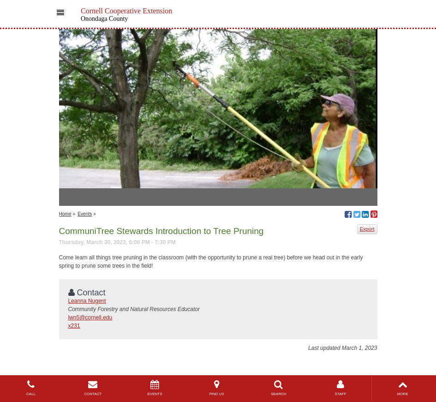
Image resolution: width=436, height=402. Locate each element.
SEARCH (278, 388)
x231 (74, 326)
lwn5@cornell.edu (90, 317)
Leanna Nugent (87, 301)
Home (65, 213)
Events (85, 213)
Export (367, 229)
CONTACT (92, 388)
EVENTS (154, 388)
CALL (31, 388)
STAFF (340, 388)
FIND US (216, 388)
